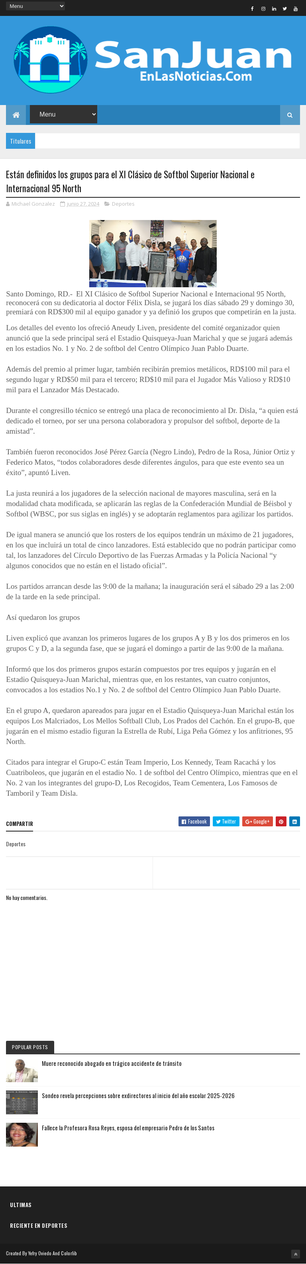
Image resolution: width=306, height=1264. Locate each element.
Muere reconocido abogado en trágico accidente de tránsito (112, 1063)
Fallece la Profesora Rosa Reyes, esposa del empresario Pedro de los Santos (128, 1127)
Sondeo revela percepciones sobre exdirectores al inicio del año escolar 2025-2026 (138, 1095)
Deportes (123, 203)
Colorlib (69, 1253)
